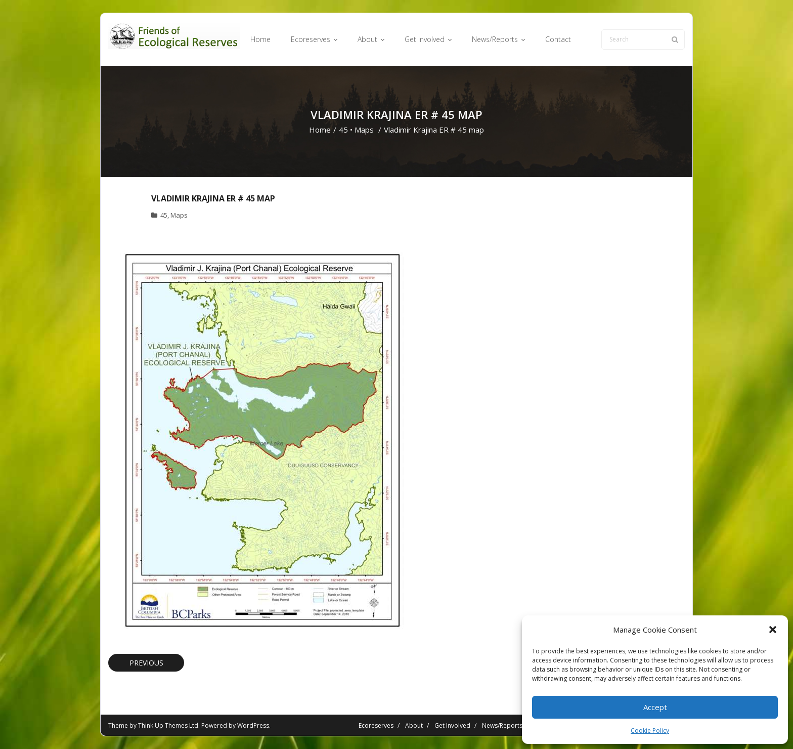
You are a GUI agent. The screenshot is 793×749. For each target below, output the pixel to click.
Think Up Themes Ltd (168, 725)
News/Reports (502, 725)
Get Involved (452, 725)
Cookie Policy (650, 730)
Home (320, 129)
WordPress (253, 725)
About (414, 725)
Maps (364, 129)
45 (343, 129)
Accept (655, 707)
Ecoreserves (376, 725)
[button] (773, 630)
